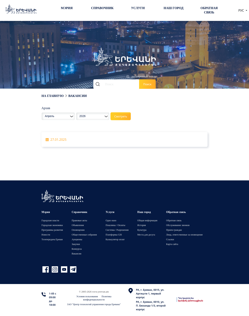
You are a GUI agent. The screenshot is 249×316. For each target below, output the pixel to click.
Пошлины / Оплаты (115, 225)
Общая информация (147, 220)
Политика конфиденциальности (97, 298)
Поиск (147, 84)
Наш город (173, 8)
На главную (52, 96)
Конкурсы (77, 248)
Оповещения (78, 230)
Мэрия (67, 8)
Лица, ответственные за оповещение (184, 234)
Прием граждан (174, 230)
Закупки (76, 244)
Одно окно (111, 220)
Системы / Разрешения (117, 230)
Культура (141, 230)
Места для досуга (146, 234)
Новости (45, 234)
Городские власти (50, 220)
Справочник (102, 8)
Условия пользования (87, 296)
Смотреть (120, 116)
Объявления (78, 225)
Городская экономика (52, 225)
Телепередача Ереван (52, 239)
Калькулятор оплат (115, 239)
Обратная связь (209, 10)
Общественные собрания (84, 234)
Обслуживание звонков (177, 225)
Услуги (138, 8)
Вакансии (77, 96)
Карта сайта (172, 244)
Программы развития (52, 230)
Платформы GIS (114, 234)
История (141, 225)
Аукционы (77, 239)
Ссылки (170, 239)
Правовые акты (79, 220)
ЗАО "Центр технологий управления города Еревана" (94, 304)
